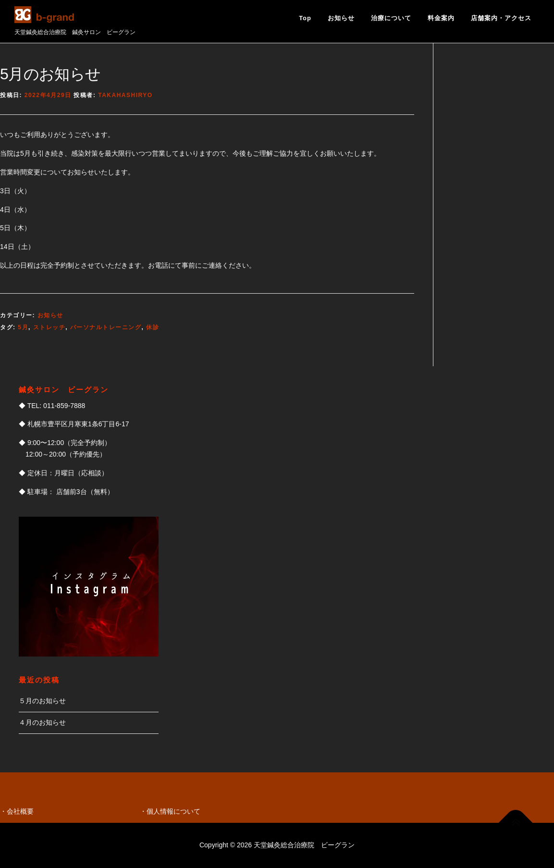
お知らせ (341, 18)
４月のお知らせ (42, 722)
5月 (23, 327)
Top (305, 18)
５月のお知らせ (42, 701)
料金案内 (441, 18)
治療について (391, 18)
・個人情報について (170, 811)
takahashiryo (125, 95)
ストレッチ (49, 327)
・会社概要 (17, 811)
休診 (152, 327)
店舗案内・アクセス (501, 18)
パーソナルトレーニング (106, 327)
